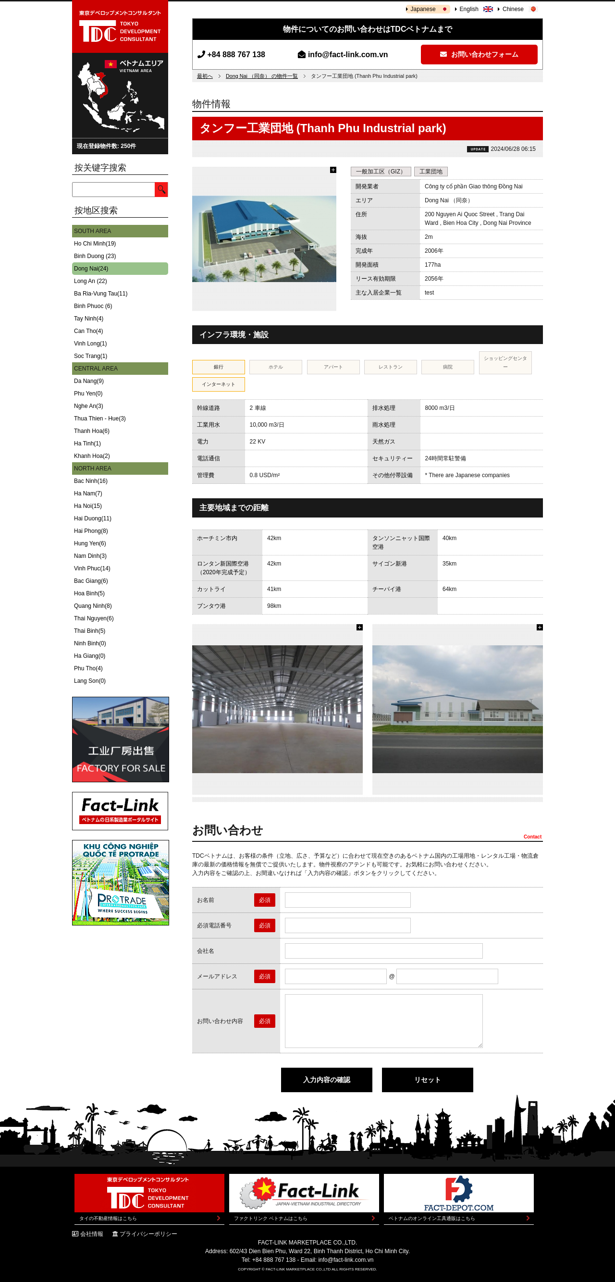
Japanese (423, 9)
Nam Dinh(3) (90, 556)
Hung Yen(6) (90, 543)
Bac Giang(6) (91, 581)
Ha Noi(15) (88, 506)
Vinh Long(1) (90, 343)
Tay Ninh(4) (88, 318)
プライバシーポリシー (148, 1234)
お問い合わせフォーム (479, 54)
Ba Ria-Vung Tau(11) (100, 293)
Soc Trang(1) (90, 356)
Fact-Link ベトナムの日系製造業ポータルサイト (120, 811)
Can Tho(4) (88, 331)
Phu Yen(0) (88, 393)
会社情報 (91, 1234)
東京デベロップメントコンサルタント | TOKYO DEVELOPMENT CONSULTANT (120, 26)
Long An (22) (90, 281)
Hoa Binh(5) (89, 593)
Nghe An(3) (88, 406)
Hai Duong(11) (92, 518)
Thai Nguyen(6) (94, 618)
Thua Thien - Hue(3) (100, 418)
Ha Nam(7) (88, 493)
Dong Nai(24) (91, 268)
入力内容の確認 (326, 1080)
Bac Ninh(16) (91, 481)
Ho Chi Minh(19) (95, 243)
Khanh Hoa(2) (92, 456)
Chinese (513, 9)
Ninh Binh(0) (90, 643)
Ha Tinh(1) (87, 443)
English (469, 9)
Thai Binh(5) (89, 631)
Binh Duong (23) (95, 256)
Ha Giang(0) (89, 656)
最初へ (205, 76)
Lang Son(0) (90, 681)
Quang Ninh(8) (93, 606)
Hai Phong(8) (91, 531)
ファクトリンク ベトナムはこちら (271, 1218)
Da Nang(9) (89, 381)
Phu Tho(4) (88, 668)
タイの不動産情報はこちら (108, 1218)
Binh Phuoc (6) (93, 306)
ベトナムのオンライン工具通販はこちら (432, 1218)
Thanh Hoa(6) (92, 431)
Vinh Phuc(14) (92, 568)
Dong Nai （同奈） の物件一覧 (262, 76)
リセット (427, 1080)
